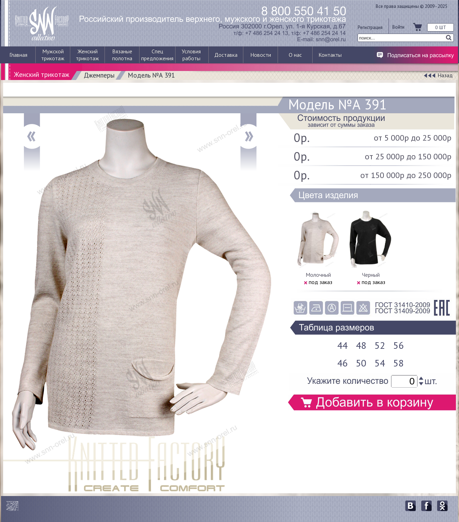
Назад (445, 75)
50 (361, 362)
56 (398, 345)
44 (342, 345)
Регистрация (370, 27)
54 (380, 362)
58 (398, 362)
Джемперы (99, 75)
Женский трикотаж (41, 74)
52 (380, 345)
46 (342, 362)
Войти (398, 27)
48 (361, 345)
